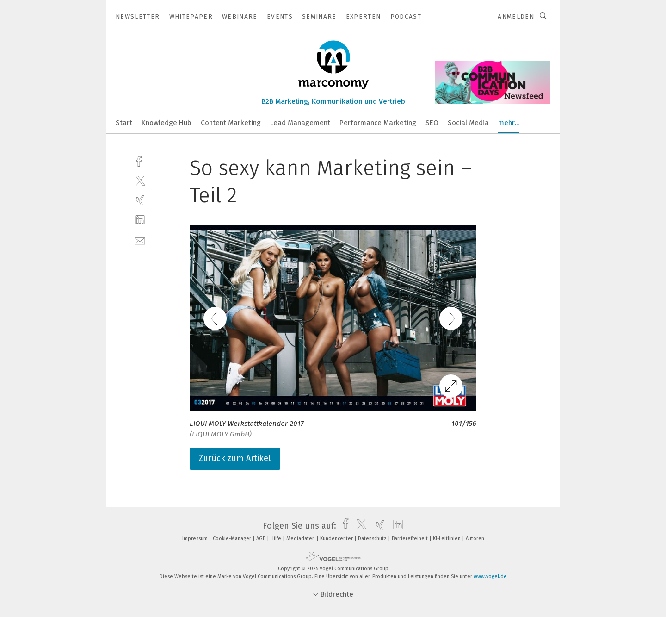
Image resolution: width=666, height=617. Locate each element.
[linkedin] (140, 220)
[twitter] (140, 180)
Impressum (195, 539)
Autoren (475, 539)
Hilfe (277, 539)
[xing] (140, 200)
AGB (261, 539)
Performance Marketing (377, 122)
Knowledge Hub (166, 122)
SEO (432, 122)
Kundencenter (337, 539)
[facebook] (140, 160)
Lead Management (300, 122)
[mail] (140, 240)
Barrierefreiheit (410, 539)
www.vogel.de (490, 576)
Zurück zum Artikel (235, 458)
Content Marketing (231, 122)
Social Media (468, 122)
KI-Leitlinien (447, 539)
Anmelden (516, 16)
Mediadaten (301, 539)
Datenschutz (373, 539)
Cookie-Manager (233, 539)
